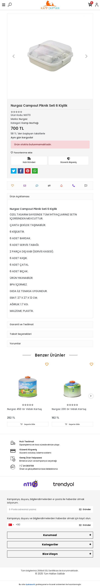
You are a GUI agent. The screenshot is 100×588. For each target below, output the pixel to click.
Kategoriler (50, 544)
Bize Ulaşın (50, 554)
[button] (13, 56)
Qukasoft (30, 584)
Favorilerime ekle (21, 152)
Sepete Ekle (27, 424)
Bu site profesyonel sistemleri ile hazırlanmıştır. (50, 584)
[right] (91, 396)
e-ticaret (51, 584)
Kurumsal (50, 535)
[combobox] (11, 525)
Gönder (85, 509)
